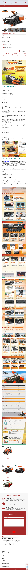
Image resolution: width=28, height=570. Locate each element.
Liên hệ (3, 558)
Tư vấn (3, 555)
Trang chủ (3, 549)
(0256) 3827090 (5, 544)
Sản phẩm (3, 551)
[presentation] (14, 529)
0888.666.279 (11, 544)
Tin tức (3, 554)
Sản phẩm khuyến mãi (5, 552)
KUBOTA (8, 37)
